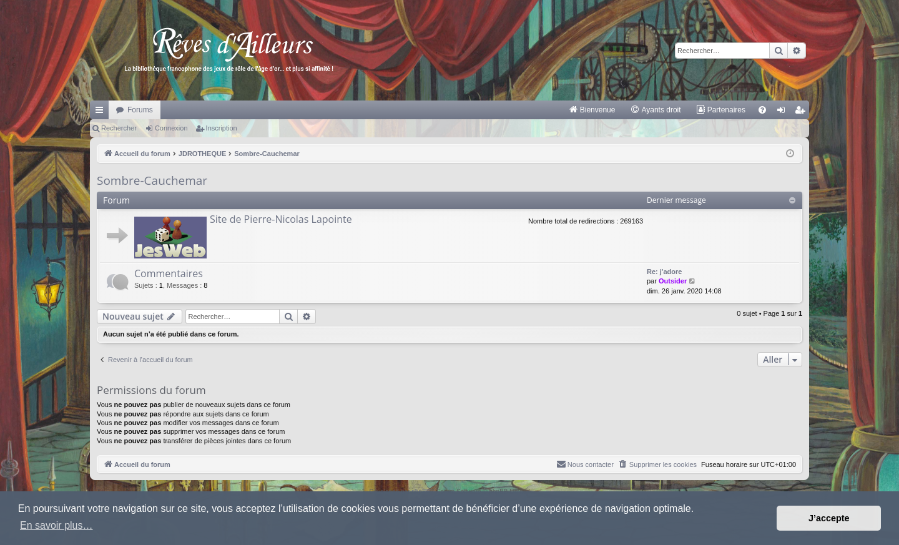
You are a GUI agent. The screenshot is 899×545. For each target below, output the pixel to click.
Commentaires (168, 273)
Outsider (673, 281)
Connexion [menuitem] (783, 112)
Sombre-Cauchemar (152, 180)
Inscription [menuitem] (802, 112)
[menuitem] (592, 110)
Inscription (221, 128)
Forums (140, 110)
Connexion (171, 128)
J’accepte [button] (829, 518)
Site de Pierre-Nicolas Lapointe (281, 219)
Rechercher (119, 128)
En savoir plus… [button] (56, 525)
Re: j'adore (664, 271)
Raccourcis (102, 112)
